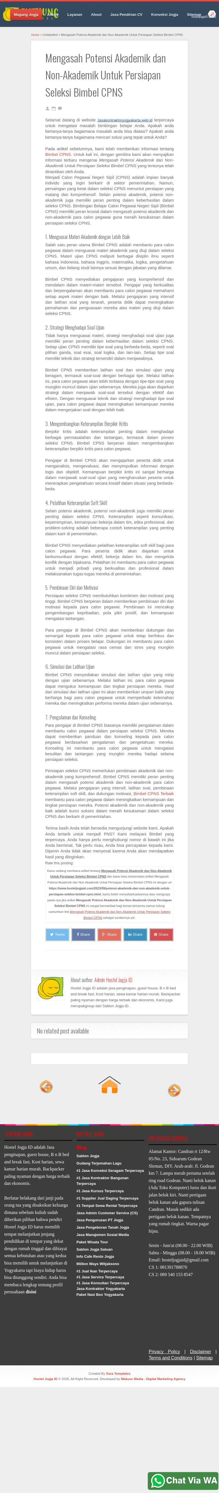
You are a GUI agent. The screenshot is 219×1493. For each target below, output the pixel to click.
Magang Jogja (26, 14)
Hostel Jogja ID (45, 1379)
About (96, 14)
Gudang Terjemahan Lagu (99, 1163)
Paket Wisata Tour (92, 1242)
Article (52, 14)
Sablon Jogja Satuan (95, 1249)
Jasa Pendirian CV (126, 14)
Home (35, 34)
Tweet (57, 934)
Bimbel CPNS (58, 154)
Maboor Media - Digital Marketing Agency (153, 1379)
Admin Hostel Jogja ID (113, 979)
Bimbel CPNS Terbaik (154, 793)
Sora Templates (118, 1373)
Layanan (74, 14)
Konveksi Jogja (164, 14)
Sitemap (194, 14)
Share (83, 934)
